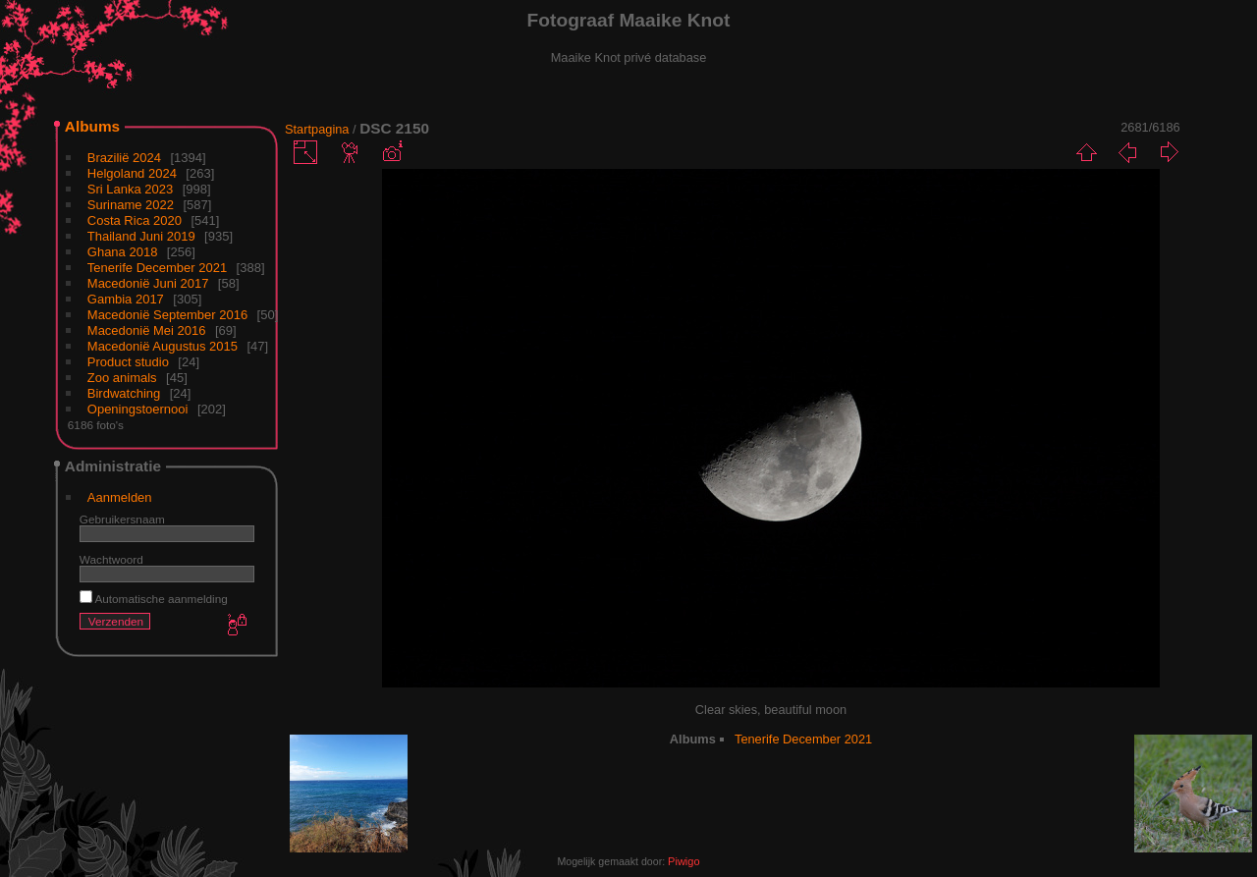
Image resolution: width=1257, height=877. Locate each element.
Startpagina (317, 129)
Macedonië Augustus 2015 (162, 346)
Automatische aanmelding (154, 598)
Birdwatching (123, 393)
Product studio (128, 362)
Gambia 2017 (125, 299)
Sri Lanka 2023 (130, 189)
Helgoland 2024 (132, 173)
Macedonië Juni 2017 (148, 283)
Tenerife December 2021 (157, 267)
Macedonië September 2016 (167, 314)
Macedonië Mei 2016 (146, 330)
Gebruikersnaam (122, 519)
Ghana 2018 (122, 252)
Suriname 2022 (130, 204)
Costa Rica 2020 (134, 220)
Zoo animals (122, 377)
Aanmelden (119, 497)
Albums (92, 126)
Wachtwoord (111, 559)
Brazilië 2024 (124, 157)
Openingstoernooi (138, 409)
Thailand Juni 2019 (141, 236)
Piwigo (683, 861)
